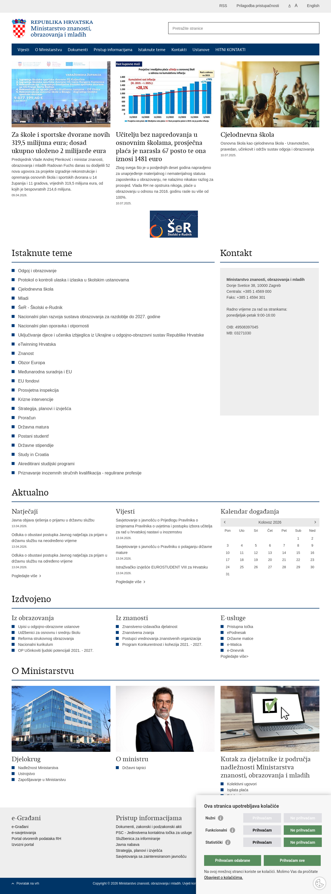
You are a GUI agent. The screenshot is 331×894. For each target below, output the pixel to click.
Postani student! (33, 436)
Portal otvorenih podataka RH (36, 838)
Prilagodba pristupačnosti (258, 6)
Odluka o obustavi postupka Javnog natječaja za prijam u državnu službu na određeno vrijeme (61, 561)
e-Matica (234, 644)
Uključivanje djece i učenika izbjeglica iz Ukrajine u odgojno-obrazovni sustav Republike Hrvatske (111, 335)
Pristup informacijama (113, 49)
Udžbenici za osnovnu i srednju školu (49, 632)
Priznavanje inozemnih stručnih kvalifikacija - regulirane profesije (79, 473)
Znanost (26, 353)
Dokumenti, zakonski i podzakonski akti (149, 827)
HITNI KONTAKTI (230, 49)
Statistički (213, 842)
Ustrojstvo (26, 774)
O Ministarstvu (48, 49)
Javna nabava (127, 844)
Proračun (27, 418)
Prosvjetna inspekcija (38, 390)
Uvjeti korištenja (194, 883)
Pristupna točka (240, 626)
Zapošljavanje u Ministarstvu (42, 779)
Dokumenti (78, 49)
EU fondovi (28, 381)
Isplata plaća (237, 790)
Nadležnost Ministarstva (38, 768)
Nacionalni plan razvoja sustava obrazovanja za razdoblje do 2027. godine (89, 316)
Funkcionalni (216, 830)
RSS (223, 6)
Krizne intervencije (35, 399)
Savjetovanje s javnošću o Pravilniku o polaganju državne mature (165, 552)
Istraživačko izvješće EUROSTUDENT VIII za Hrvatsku (165, 570)
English (313, 6)
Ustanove (201, 49)
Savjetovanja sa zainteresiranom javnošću (151, 856)
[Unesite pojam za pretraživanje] (238, 28)
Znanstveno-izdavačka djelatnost (149, 626)
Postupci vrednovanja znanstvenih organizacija (161, 638)
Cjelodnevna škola (35, 289)
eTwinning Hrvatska (37, 344)
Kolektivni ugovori (242, 784)
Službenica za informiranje (138, 838)
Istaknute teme (152, 49)
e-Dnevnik (235, 650)
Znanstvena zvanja (138, 632)
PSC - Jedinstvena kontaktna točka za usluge (154, 832)
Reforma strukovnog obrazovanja (46, 638)
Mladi (23, 298)
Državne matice (240, 638)
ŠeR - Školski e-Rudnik (40, 307)
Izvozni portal (23, 844)
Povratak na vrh (27, 883)
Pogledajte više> (234, 656)
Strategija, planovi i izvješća (44, 408)
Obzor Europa (31, 362)
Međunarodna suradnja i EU (45, 372)
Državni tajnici (134, 768)
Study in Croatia (33, 454)
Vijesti (23, 49)
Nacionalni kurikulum (35, 644)
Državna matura (33, 427)
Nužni (210, 818)
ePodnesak (236, 632)
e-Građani (20, 827)
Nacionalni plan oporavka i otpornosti (53, 326)
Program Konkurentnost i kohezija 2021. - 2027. (162, 644)
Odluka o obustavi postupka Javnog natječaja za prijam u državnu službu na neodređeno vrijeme (61, 541)
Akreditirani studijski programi (46, 463)
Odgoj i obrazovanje (37, 270)
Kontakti (179, 49)
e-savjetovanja (24, 832)
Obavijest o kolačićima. (223, 877)
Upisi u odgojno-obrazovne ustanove (48, 626)
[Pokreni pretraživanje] (313, 28)
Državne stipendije (36, 445)
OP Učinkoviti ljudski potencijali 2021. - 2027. (55, 650)
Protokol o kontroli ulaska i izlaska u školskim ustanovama (73, 280)
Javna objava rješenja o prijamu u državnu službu (61, 523)
